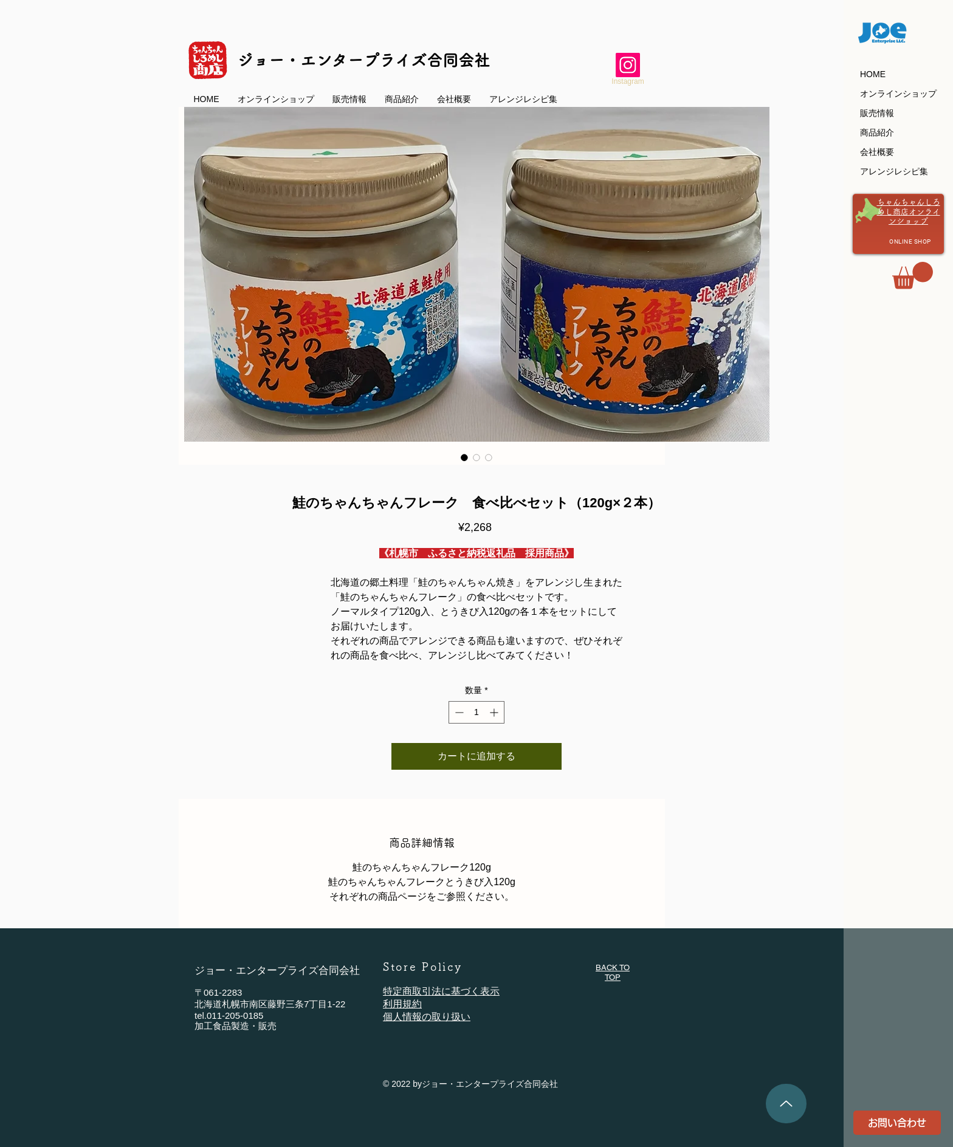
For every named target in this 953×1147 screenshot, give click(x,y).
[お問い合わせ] (897, 1123)
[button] (912, 275)
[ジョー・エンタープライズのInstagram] (628, 65)
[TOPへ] (786, 1103)
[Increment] (495, 712)
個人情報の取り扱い (426, 1017)
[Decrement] (458, 712)
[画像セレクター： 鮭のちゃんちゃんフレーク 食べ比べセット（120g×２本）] (464, 457)
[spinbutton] (476, 712)
